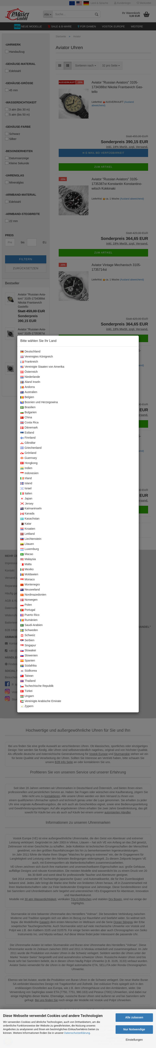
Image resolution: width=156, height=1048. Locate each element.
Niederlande (30, 377)
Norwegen (29, 600)
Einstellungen (134, 1039)
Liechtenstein (30, 539)
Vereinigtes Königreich (36, 357)
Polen (26, 605)
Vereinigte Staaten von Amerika (42, 367)
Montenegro (30, 585)
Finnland (28, 438)
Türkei (26, 691)
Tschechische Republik (36, 686)
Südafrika (28, 666)
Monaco (27, 580)
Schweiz (27, 635)
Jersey (26, 504)
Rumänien (29, 620)
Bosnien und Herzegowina (39, 402)
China (26, 418)
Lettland (27, 534)
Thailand (28, 681)
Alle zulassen (134, 1017)
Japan (26, 499)
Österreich (29, 372)
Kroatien (27, 529)
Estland (27, 433)
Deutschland (30, 352)
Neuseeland (30, 590)
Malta (25, 564)
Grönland (28, 453)
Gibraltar (28, 443)
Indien (26, 468)
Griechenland (30, 448)
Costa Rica (29, 423)
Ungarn (27, 696)
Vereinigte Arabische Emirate (40, 701)
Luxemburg (29, 549)
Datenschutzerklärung (77, 1032)
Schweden (29, 630)
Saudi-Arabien (31, 625)
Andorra (27, 387)
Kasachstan (29, 519)
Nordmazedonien (33, 595)
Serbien (27, 640)
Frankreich (29, 362)
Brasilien (28, 407)
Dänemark (29, 428)
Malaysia (28, 559)
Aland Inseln (30, 382)
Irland (26, 478)
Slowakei (28, 651)
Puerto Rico (29, 615)
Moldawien (29, 574)
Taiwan (27, 676)
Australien (28, 392)
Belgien (27, 397)
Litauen (27, 544)
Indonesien (29, 473)
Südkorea (28, 671)
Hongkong (29, 463)
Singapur (28, 645)
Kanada (27, 514)
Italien (26, 494)
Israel (25, 488)
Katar (25, 524)
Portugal (27, 610)
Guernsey (28, 458)
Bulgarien (28, 412)
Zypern (27, 706)
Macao (26, 554)
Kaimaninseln (31, 509)
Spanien (27, 661)
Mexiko (27, 569)
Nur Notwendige (134, 1029)
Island (26, 483)
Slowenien (29, 656)
